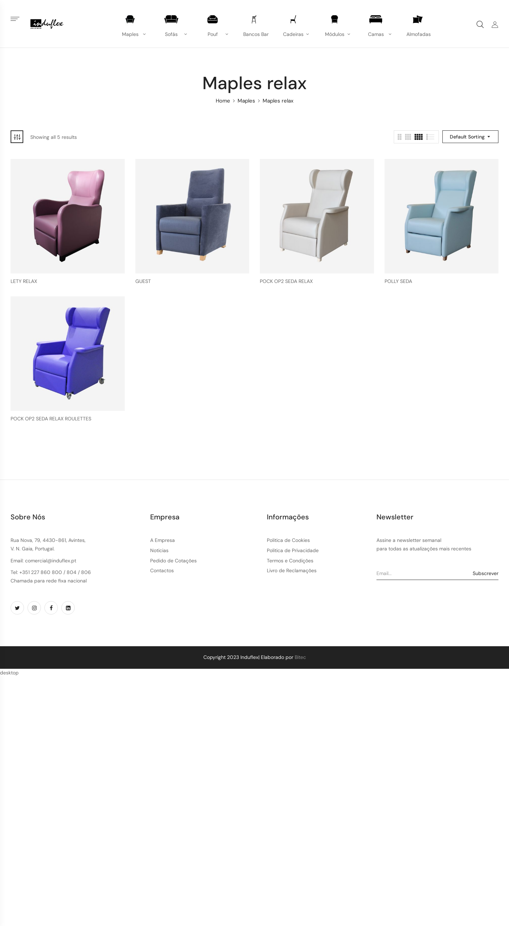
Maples (246, 100)
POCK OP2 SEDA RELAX (286, 281)
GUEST (143, 281)
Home (223, 100)
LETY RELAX (24, 281)
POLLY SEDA (398, 281)
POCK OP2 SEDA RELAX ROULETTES (51, 419)
